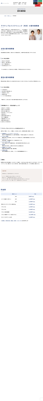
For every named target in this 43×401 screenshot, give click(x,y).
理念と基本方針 (15, 2)
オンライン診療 (37, 5)
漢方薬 (15, 220)
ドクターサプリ (19, 220)
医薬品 (12, 220)
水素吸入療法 (7, 220)
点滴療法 (3, 220)
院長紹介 (20, 2)
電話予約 (40, 3)
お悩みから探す (24, 2)
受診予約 (35, 3)
